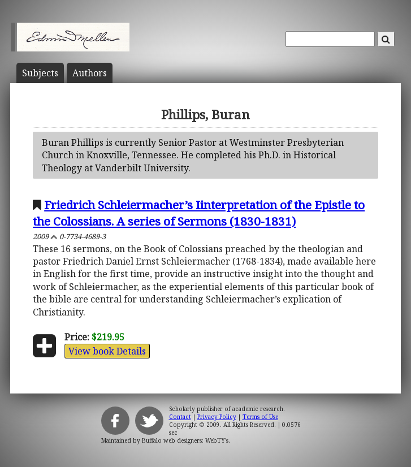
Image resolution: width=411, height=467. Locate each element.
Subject (40, 72)
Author (89, 72)
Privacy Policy (216, 417)
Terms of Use (260, 417)
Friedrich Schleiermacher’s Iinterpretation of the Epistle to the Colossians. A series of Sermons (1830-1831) (199, 213)
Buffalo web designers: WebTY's (185, 440)
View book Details (107, 351)
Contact (180, 417)
